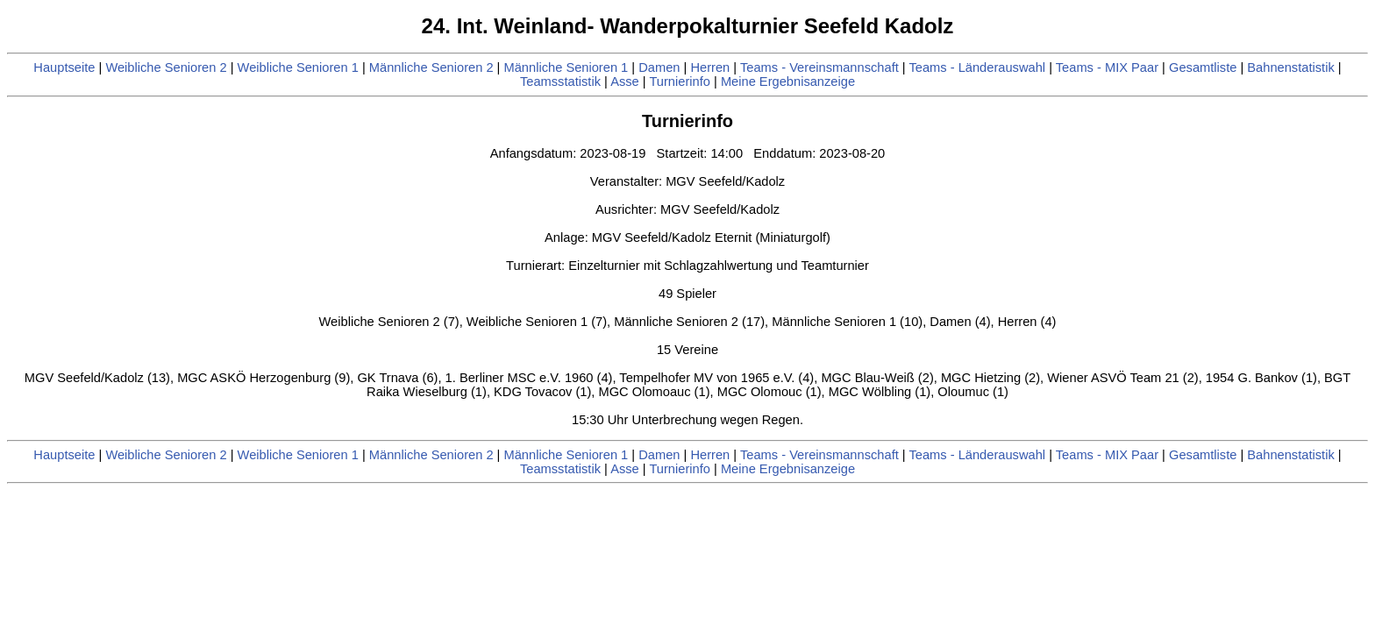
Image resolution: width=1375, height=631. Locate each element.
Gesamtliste (1202, 67)
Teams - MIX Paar (1107, 67)
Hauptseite (64, 67)
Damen (659, 67)
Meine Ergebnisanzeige (788, 81)
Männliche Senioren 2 (431, 67)
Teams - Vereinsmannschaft (819, 67)
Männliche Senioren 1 (566, 67)
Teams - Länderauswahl (976, 67)
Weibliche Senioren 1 (298, 67)
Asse (624, 81)
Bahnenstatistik (1290, 67)
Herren (710, 67)
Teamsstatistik (560, 81)
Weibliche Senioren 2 (165, 67)
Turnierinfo (679, 81)
